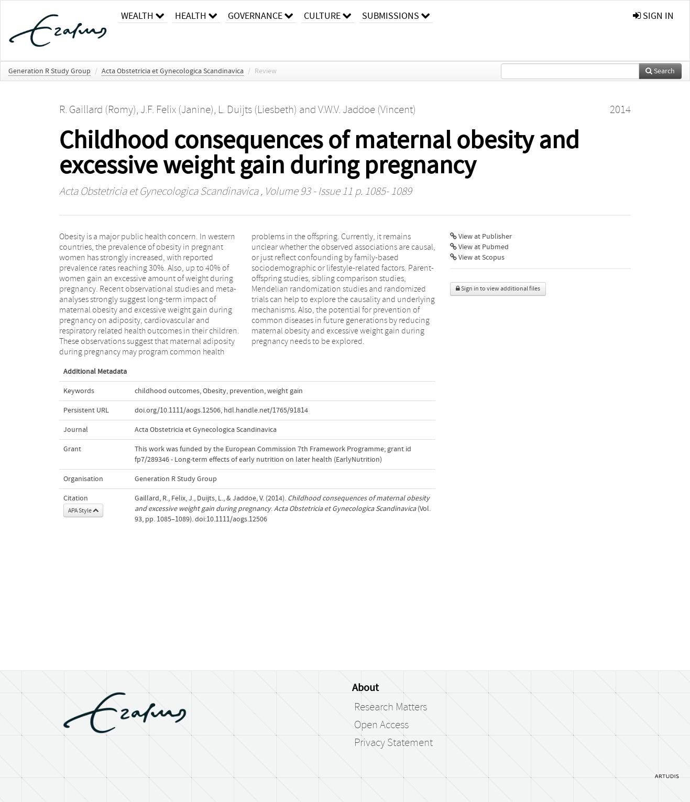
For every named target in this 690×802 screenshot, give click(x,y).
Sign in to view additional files (498, 288)
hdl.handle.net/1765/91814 (266, 410)
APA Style (83, 510)
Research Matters (390, 707)
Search (660, 71)
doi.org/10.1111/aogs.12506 (178, 410)
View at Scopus (477, 257)
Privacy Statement (393, 743)
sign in (653, 15)
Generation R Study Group (49, 71)
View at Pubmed (479, 247)
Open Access (381, 725)
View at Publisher (481, 236)
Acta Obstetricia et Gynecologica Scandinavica (173, 71)
